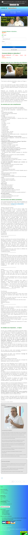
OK (17, 4)
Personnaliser (13, 4)
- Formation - (18, 11)
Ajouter (14, 47)
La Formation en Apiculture (5, 510)
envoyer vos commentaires (17, 204)
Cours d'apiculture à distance (6, 514)
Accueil (2, 11)
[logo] (8, 9)
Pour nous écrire (5, 506)
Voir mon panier (14, 49)
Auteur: (3, 36)
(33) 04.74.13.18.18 (3, 501)
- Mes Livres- (6, 11)
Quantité (3, 41)
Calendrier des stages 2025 (5, 513)
